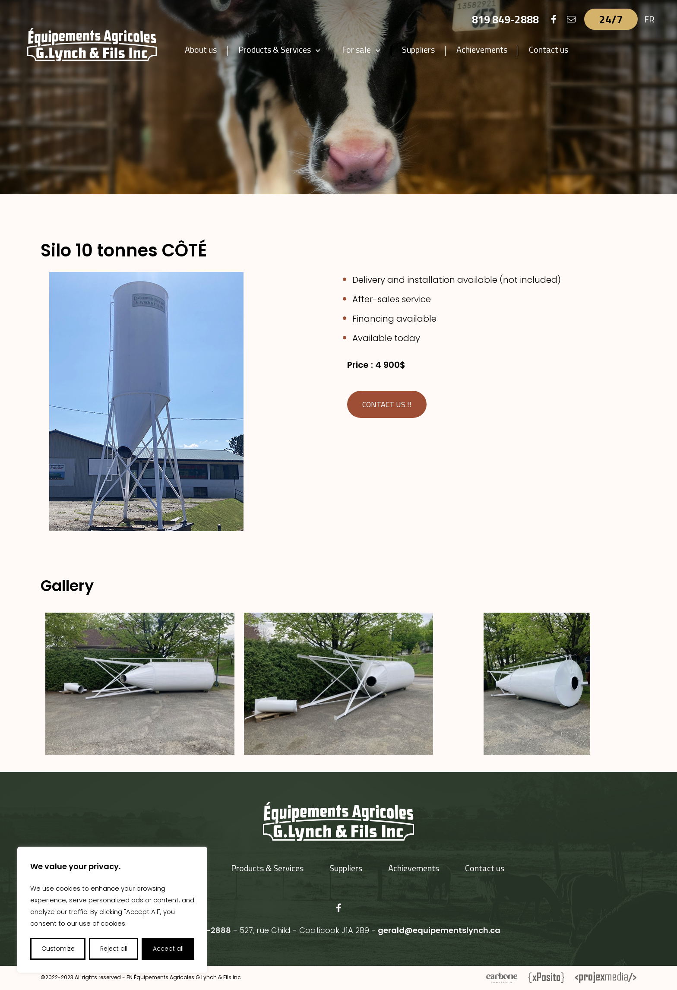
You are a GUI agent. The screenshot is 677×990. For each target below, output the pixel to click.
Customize (58, 948)
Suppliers (418, 49)
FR (649, 19)
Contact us (548, 49)
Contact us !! (386, 404)
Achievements (481, 49)
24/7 (611, 19)
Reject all (113, 948)
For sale (356, 49)
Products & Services (274, 49)
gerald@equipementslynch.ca (439, 930)
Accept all (168, 948)
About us (201, 49)
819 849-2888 (505, 19)
